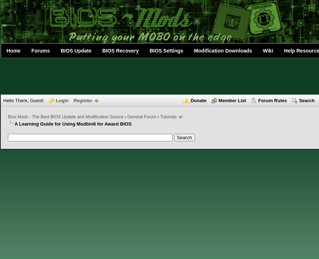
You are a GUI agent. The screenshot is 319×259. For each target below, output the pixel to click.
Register (83, 100)
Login (62, 100)
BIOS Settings (166, 51)
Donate (199, 100)
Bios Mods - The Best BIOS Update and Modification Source (66, 116)
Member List (232, 100)
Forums (40, 51)
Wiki (268, 51)
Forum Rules (272, 100)
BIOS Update (76, 51)
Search (307, 100)
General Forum (141, 116)
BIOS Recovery (120, 51)
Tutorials (168, 116)
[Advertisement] (159, 76)
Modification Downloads (223, 51)
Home (13, 51)
